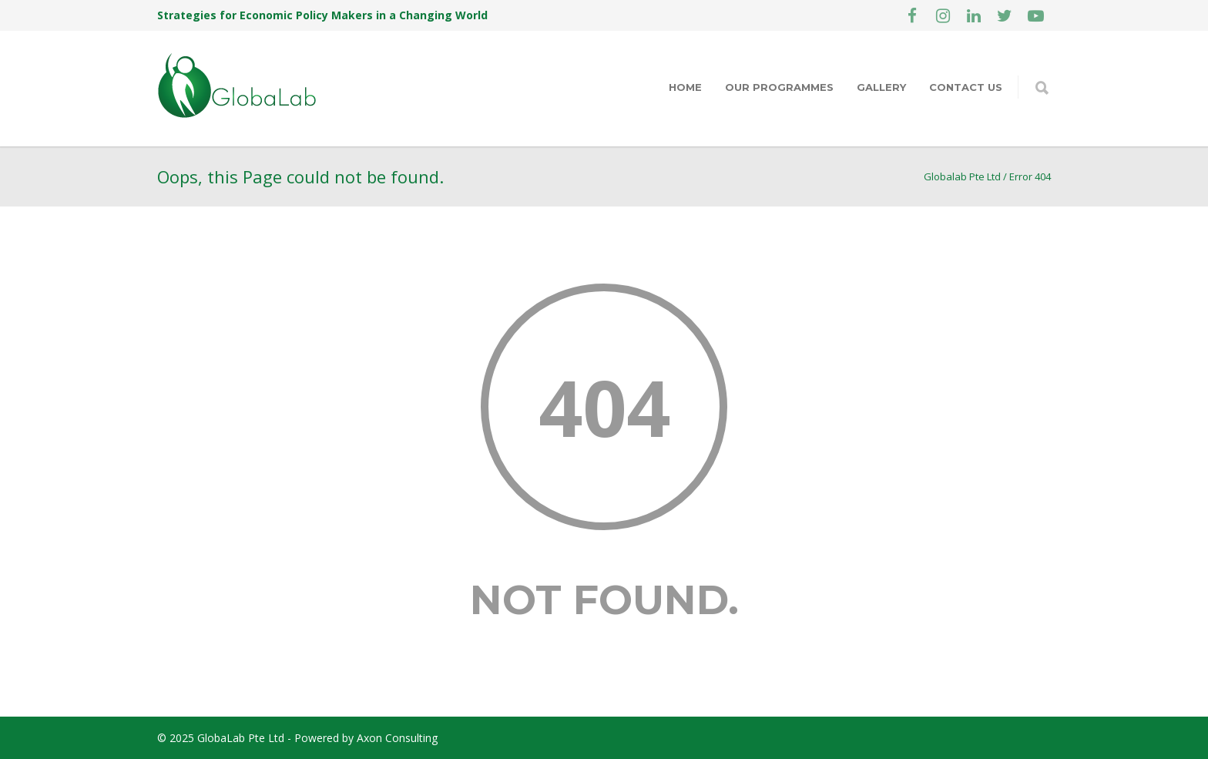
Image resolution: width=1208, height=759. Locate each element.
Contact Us (965, 87)
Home (685, 87)
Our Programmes (779, 87)
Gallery (881, 87)
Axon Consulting (397, 737)
